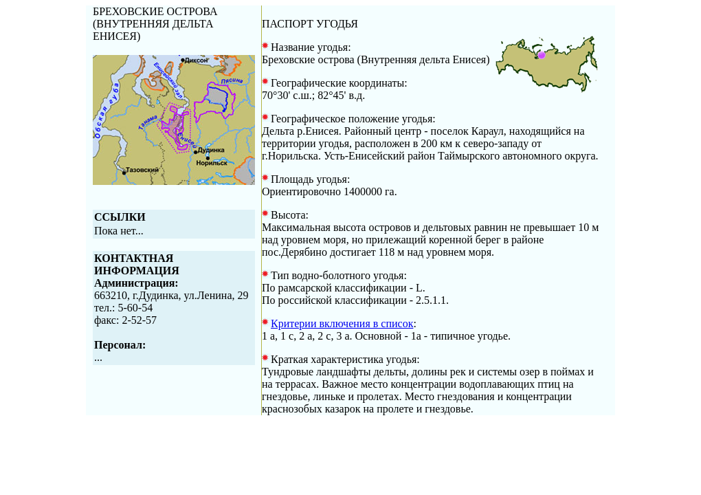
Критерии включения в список (342, 323)
